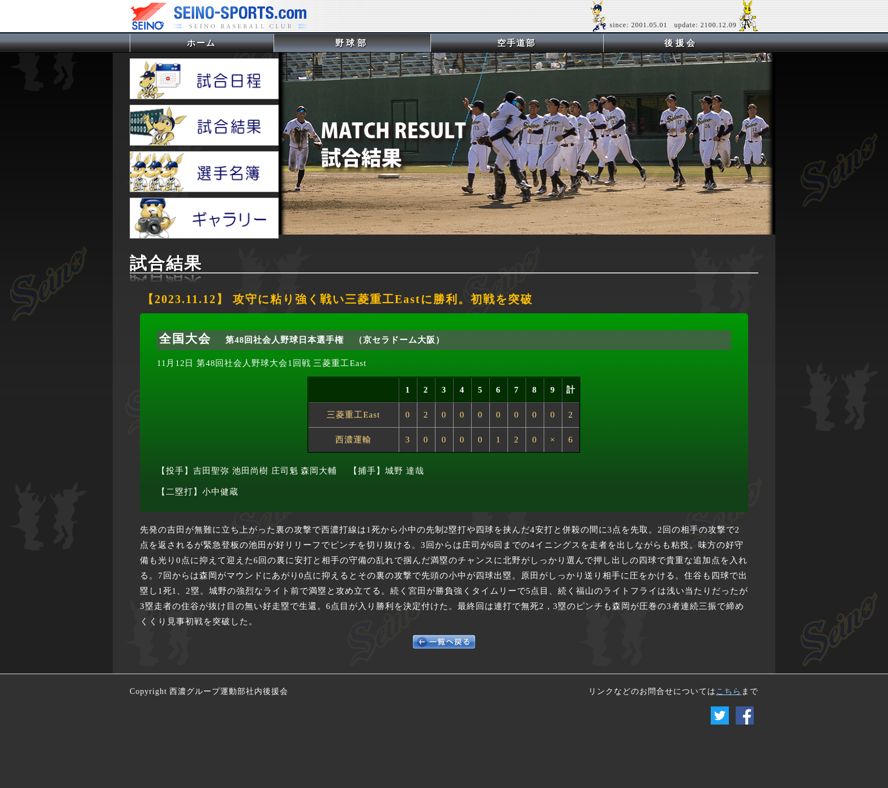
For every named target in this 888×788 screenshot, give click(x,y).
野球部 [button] (352, 43)
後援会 (681, 43)
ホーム (220, 43)
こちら (728, 691)
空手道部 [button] (516, 43)
